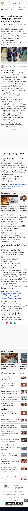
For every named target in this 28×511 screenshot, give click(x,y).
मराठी (16, 1)
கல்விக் (21, 88)
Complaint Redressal (7, 494)
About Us (11, 491)
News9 (5, 1)
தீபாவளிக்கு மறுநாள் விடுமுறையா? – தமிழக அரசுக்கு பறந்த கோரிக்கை (14, 186)
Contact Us (5, 491)
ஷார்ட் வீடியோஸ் (7, 445)
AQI (16, 3)
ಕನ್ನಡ (9, 1)
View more (23, 373)
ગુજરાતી (20, 1)
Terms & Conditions (14, 497)
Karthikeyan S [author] (8, 66)
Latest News (6, 7)
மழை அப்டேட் (21, 9)
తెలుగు (12, 1)
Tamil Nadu (12, 13)
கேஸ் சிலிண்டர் (6, 9)
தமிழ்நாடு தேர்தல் (21, 7)
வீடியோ (4, 409)
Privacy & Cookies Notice (19, 494)
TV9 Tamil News (5, 13)
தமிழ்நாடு (13, 7)
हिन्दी (2, 1)
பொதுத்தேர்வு (5, 75)
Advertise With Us (19, 491)
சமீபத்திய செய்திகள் (8, 373)
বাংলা (24, 1)
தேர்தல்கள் (14, 9)
